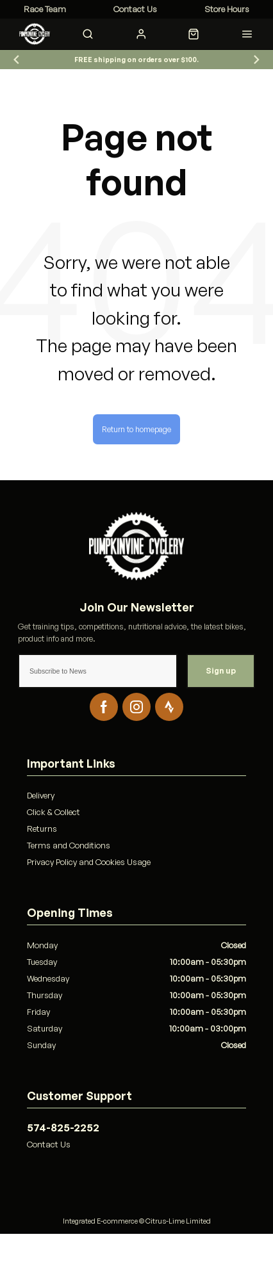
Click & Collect (53, 812)
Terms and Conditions (68, 845)
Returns (42, 828)
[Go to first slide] (256, 60)
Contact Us (48, 1144)
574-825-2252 (63, 1127)
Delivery (40, 795)
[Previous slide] (17, 60)
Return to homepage (136, 429)
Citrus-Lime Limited (178, 1221)
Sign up (221, 670)
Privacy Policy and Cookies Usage (89, 862)
